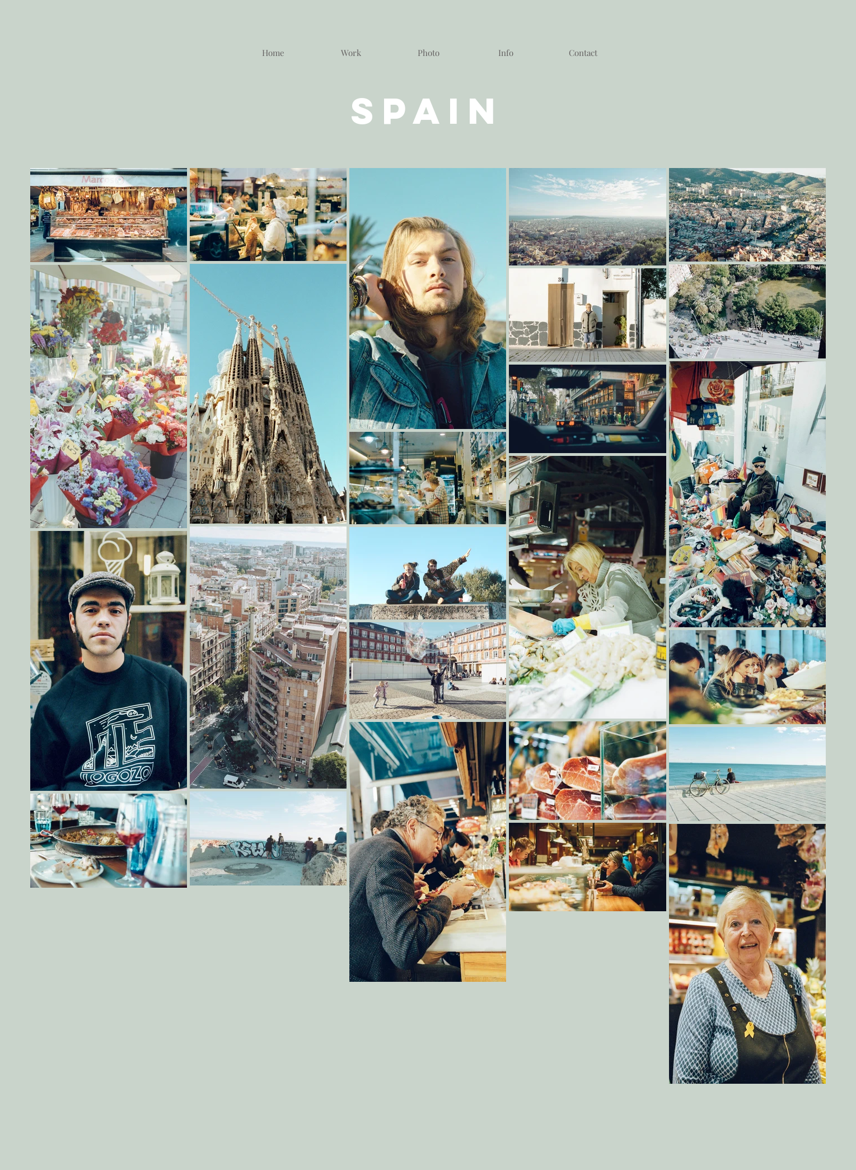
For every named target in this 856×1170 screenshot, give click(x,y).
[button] (428, 52)
